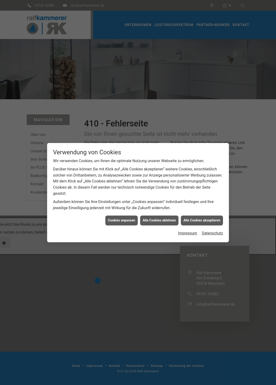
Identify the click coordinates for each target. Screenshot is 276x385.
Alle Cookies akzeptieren (201, 169)
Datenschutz (212, 181)
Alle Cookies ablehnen (159, 169)
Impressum (187, 181)
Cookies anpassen (121, 169)
